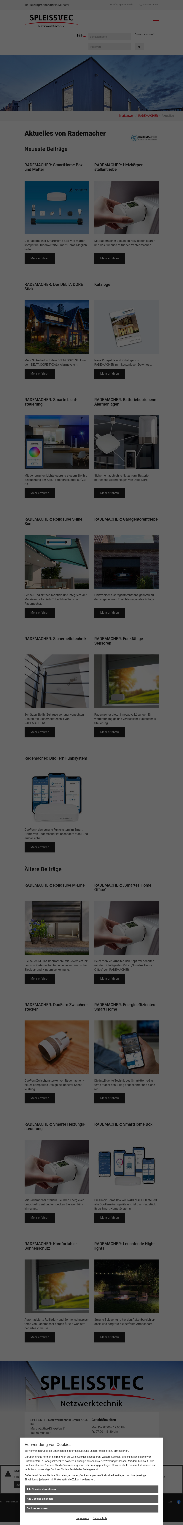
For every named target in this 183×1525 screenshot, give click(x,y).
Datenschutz (100, 1518)
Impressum (82, 1518)
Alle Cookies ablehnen (40, 1498)
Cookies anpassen (37, 1508)
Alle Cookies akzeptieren (41, 1489)
